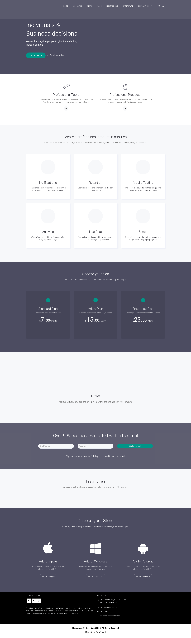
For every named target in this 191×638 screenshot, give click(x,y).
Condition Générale (95, 632)
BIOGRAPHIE (77, 6)
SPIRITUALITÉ (128, 6)
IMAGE (99, 6)
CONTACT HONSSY (145, 6)
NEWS (89, 6)
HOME (65, 6)
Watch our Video (57, 55)
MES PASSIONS (112, 6)
